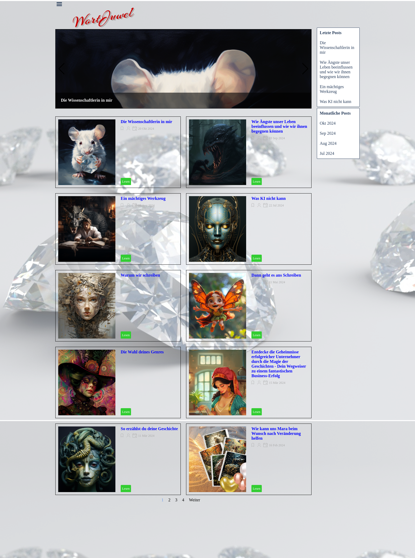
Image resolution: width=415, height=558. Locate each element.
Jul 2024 (327, 153)
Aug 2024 (328, 143)
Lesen (126, 181)
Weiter (194, 500)
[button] (61, 69)
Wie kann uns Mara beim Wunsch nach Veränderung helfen (276, 433)
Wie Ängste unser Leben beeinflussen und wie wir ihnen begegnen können (279, 126)
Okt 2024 (328, 123)
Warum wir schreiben (140, 275)
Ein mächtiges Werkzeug (143, 198)
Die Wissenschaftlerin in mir (86, 100)
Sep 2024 (328, 133)
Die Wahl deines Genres (142, 352)
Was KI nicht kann (268, 198)
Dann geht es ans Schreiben (276, 275)
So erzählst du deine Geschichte (149, 428)
